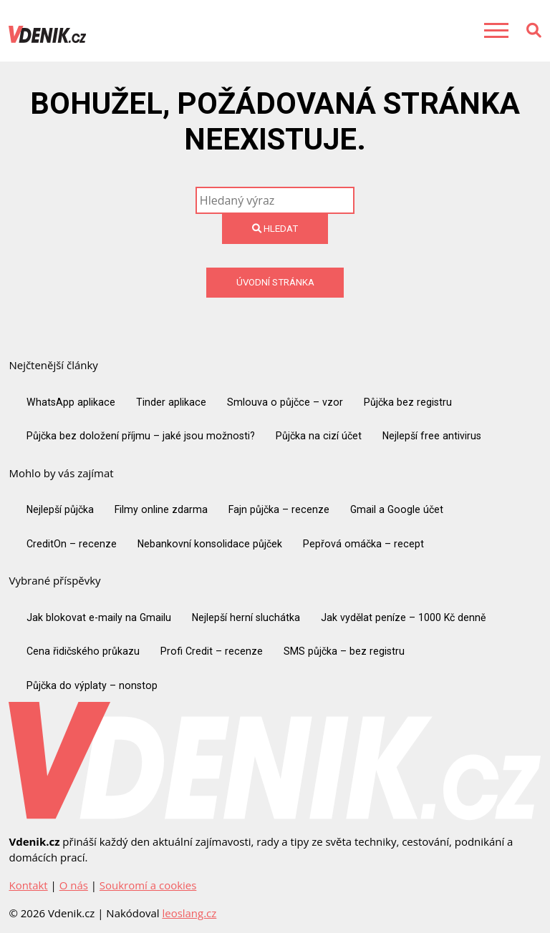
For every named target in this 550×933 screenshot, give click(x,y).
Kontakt (28, 885)
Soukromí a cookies (148, 885)
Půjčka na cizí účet (319, 435)
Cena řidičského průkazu (83, 651)
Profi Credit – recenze (211, 651)
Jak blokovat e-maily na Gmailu (98, 617)
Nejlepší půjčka (60, 509)
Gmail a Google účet (396, 509)
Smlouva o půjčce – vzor (285, 402)
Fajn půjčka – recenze (278, 509)
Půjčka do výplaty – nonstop (92, 685)
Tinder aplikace (171, 402)
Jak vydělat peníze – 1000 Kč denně (403, 617)
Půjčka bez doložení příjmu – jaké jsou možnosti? (140, 435)
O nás (73, 885)
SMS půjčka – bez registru (344, 651)
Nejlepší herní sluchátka (246, 617)
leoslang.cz (189, 913)
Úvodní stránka (275, 282)
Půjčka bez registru (408, 402)
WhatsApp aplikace (70, 402)
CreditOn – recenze (71, 543)
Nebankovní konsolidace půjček (210, 543)
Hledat (275, 228)
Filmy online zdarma (161, 509)
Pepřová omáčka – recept (363, 543)
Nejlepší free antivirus (431, 435)
